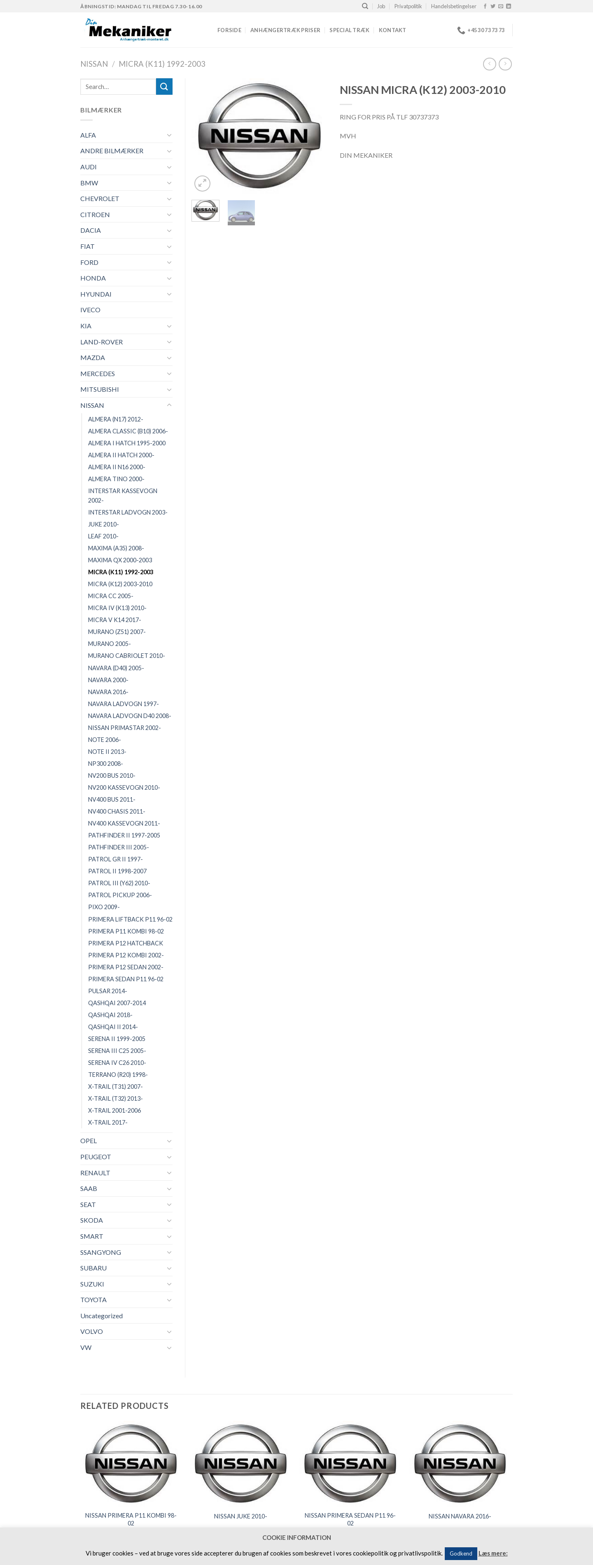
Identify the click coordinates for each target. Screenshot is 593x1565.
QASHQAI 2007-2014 (117, 1002)
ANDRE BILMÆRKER (111, 150)
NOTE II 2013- (107, 751)
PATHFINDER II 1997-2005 (124, 835)
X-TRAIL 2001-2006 (114, 1110)
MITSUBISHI (99, 389)
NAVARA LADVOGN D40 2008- (129, 715)
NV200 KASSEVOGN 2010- (124, 787)
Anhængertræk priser (285, 30)
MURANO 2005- (109, 643)
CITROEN (95, 214)
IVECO (90, 309)
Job (381, 6)
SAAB (88, 1188)
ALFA (88, 135)
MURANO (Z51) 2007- (117, 631)
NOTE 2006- (104, 739)
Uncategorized (101, 1315)
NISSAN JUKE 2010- (240, 1516)
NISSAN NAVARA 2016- (460, 1516)
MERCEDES (97, 373)
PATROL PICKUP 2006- (120, 894)
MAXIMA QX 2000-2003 (120, 560)
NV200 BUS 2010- (111, 775)
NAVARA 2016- (108, 691)
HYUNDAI (96, 294)
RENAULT (95, 1173)
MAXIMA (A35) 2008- (116, 548)
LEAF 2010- (103, 536)
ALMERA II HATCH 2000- (121, 455)
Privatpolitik (408, 6)
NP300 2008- (105, 763)
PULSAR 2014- (107, 990)
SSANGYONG (100, 1252)
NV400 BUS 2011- (111, 799)
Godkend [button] (461, 1553)
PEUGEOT (95, 1156)
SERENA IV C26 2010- (117, 1062)
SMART (91, 1236)
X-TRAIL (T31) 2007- (115, 1086)
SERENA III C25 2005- (117, 1050)
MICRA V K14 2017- (114, 619)
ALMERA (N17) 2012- (115, 419)
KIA (85, 326)
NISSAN (94, 63)
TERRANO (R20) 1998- (118, 1074)
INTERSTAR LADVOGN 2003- (128, 512)
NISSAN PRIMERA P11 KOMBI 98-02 (131, 1519)
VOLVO (91, 1331)
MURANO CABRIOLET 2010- (126, 655)
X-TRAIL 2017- (108, 1122)
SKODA (91, 1220)
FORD (89, 262)
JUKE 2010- (103, 524)
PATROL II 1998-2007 (117, 871)
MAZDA (92, 357)
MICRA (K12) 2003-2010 (120, 583)
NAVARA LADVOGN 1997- (123, 703)
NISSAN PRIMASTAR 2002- (124, 727)
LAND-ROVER (101, 342)
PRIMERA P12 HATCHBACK (125, 943)
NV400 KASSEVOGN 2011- (124, 823)
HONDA (93, 278)
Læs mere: (493, 1553)
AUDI (88, 167)
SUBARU (93, 1268)
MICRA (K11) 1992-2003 (162, 63)
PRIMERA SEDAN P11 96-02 (125, 979)
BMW (89, 183)
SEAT (88, 1204)
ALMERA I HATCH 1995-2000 (127, 443)
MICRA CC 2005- (110, 595)
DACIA (90, 230)
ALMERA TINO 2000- (116, 478)
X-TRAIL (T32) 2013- (115, 1098)
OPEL (88, 1140)
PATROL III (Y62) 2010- (119, 883)
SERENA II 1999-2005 (116, 1038)
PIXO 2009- (104, 906)
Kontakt (392, 30)
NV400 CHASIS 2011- (116, 811)
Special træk (349, 30)
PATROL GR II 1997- (115, 859)
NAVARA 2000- (108, 679)
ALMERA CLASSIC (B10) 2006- (128, 431)
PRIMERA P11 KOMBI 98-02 (126, 931)
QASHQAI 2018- (110, 1014)
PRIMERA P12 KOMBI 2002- (126, 955)
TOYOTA (93, 1299)
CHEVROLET (99, 198)
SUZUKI (92, 1284)
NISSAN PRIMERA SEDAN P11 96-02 (350, 1519)
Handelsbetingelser (453, 6)
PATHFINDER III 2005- (118, 847)
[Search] (365, 6)
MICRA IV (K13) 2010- (117, 607)
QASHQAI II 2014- (113, 1026)
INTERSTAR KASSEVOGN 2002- (122, 495)
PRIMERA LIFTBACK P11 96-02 (130, 919)
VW (85, 1347)
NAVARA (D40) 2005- (116, 667)
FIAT (87, 246)
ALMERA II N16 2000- (116, 466)
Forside (229, 30)
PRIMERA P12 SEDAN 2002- (125, 967)
